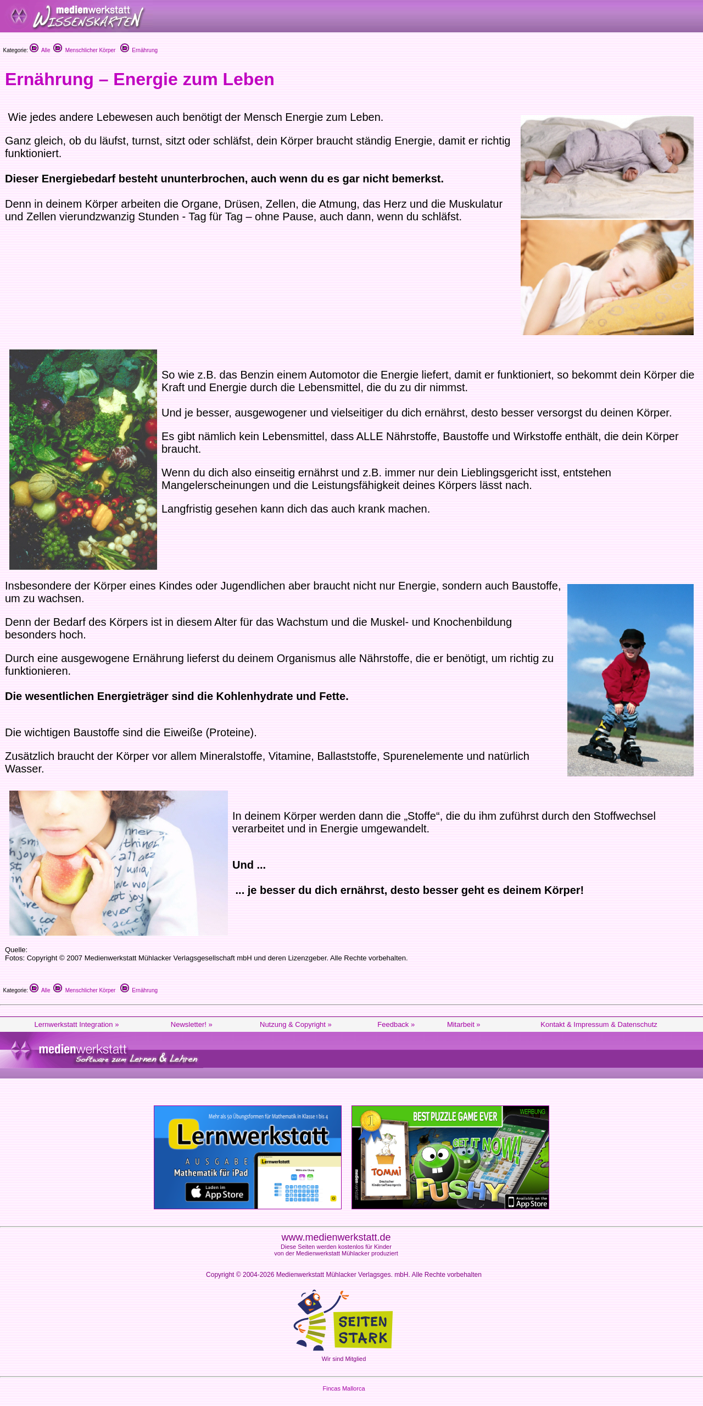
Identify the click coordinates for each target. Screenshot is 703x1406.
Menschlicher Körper (84, 50)
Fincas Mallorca (343, 1388)
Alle (40, 50)
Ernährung (139, 50)
